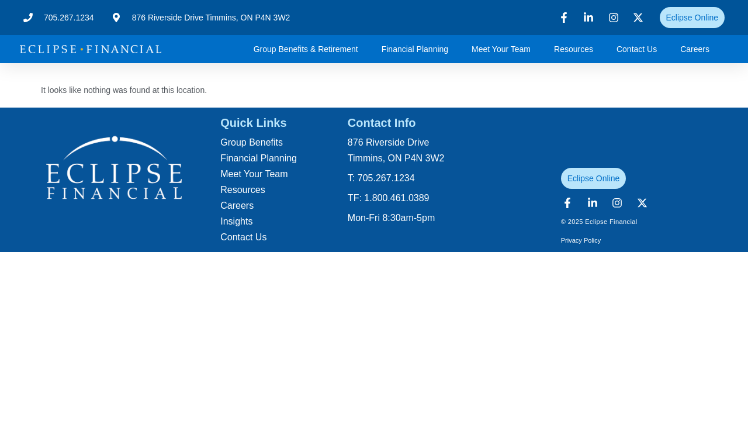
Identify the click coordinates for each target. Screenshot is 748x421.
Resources (573, 49)
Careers (694, 49)
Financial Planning (415, 49)
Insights (236, 221)
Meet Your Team (501, 49)
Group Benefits (251, 142)
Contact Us (637, 49)
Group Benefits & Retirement (306, 49)
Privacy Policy (581, 240)
